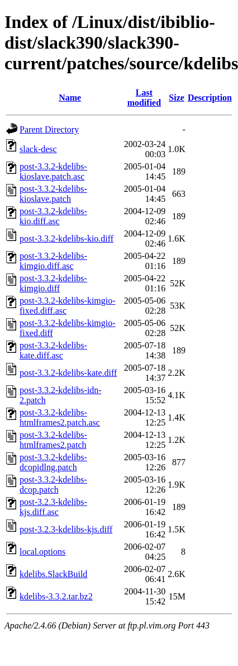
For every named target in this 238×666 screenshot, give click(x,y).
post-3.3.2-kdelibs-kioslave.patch (53, 194)
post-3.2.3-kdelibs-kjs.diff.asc (53, 507)
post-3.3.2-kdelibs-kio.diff (66, 238)
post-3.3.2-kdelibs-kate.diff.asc (53, 350)
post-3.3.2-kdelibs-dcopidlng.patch (53, 462)
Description (210, 97)
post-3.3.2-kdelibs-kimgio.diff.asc (53, 261)
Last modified (144, 97)
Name (70, 97)
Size (176, 97)
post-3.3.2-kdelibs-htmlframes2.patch (53, 440)
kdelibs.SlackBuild (53, 574)
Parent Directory (49, 129)
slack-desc (38, 149)
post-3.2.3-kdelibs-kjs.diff (66, 529)
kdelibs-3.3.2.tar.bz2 (56, 596)
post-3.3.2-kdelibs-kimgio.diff (53, 283)
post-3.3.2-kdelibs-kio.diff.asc (53, 216)
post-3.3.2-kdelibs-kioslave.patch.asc (53, 171)
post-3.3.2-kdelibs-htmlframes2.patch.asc (60, 417)
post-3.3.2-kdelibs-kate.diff (68, 372)
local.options (42, 551)
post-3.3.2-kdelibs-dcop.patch (53, 484)
